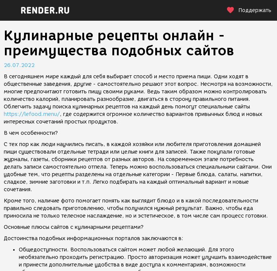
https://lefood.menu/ (32, 114)
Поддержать (248, 10)
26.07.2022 (19, 65)
